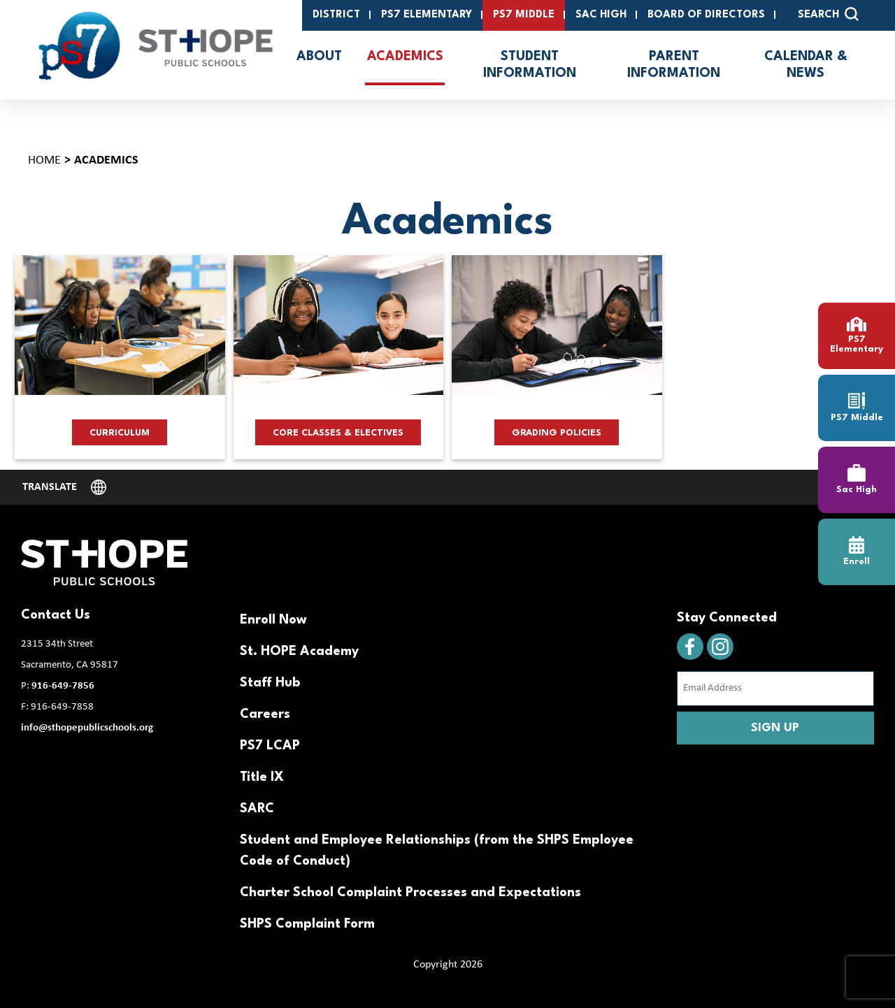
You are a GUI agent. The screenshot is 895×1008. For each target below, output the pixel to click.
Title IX (262, 777)
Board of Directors (706, 15)
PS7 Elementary (426, 15)
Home (44, 160)
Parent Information (673, 65)
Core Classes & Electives (338, 433)
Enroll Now (273, 620)
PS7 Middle (523, 15)
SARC (257, 808)
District (336, 15)
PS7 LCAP (270, 746)
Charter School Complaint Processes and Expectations (410, 892)
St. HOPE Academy (299, 651)
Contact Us (55, 615)
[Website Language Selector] (64, 487)
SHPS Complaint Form (307, 924)
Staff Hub (270, 683)
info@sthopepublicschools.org (87, 728)
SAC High (600, 15)
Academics (405, 56)
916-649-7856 (62, 686)
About (319, 56)
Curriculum (120, 433)
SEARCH (828, 14)
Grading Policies (556, 433)
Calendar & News (805, 65)
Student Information (529, 65)
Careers (265, 714)
